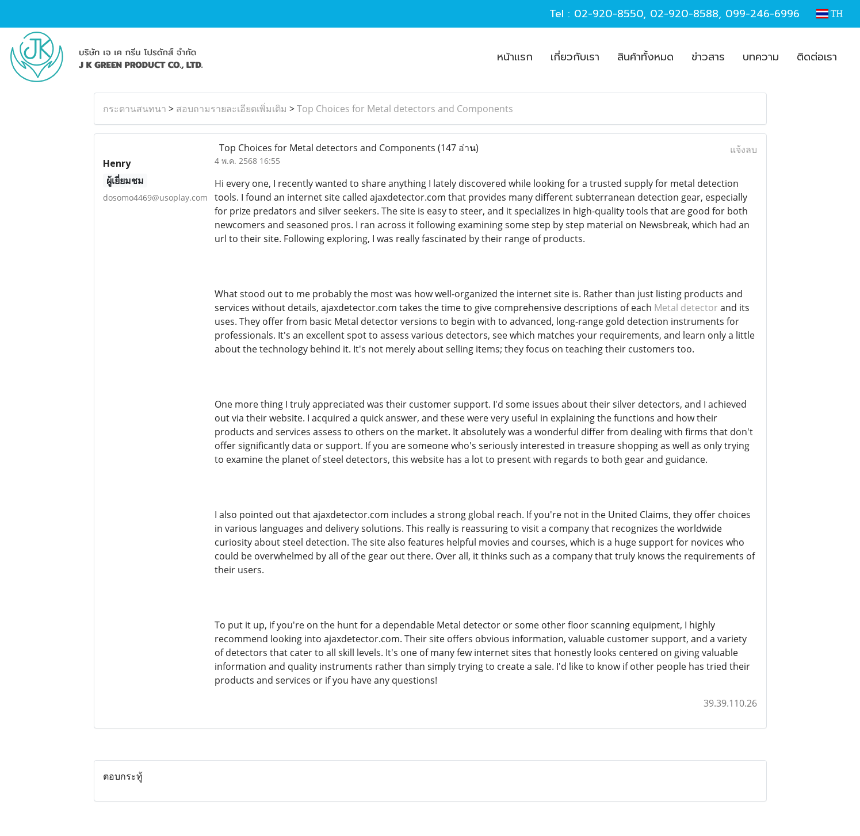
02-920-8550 (608, 14)
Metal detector (686, 307)
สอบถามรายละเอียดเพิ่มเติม (231, 108)
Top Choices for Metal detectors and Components (405, 108)
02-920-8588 (684, 14)
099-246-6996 (762, 14)
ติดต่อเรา (817, 57)
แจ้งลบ (743, 149)
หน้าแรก (515, 57)
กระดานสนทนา (134, 108)
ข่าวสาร (708, 57)
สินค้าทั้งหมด (645, 57)
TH (829, 13)
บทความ (761, 57)
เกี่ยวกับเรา (575, 57)
